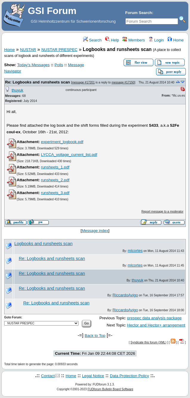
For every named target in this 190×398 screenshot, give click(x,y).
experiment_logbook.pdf (62, 142)
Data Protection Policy (129, 376)
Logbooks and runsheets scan (43, 243)
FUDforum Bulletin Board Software (110, 389)
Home (175, 40)
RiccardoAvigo (125, 295)
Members (133, 40)
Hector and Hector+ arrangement (156, 325)
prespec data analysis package (154, 318)
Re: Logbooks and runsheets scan (37, 82)
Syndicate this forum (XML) (148, 342)
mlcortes (135, 250)
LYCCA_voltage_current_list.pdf (69, 154)
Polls (58, 65)
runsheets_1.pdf (55, 167)
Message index (95, 230)
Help (112, 40)
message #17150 (123, 82)
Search (92, 40)
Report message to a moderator (162, 211)
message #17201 (83, 82)
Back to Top (95, 335)
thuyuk (17, 90)
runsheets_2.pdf (55, 180)
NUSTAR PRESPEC (59, 49)
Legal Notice (93, 376)
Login (156, 40)
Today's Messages (33, 65)
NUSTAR (28, 49)
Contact (48, 376)
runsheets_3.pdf (55, 193)
